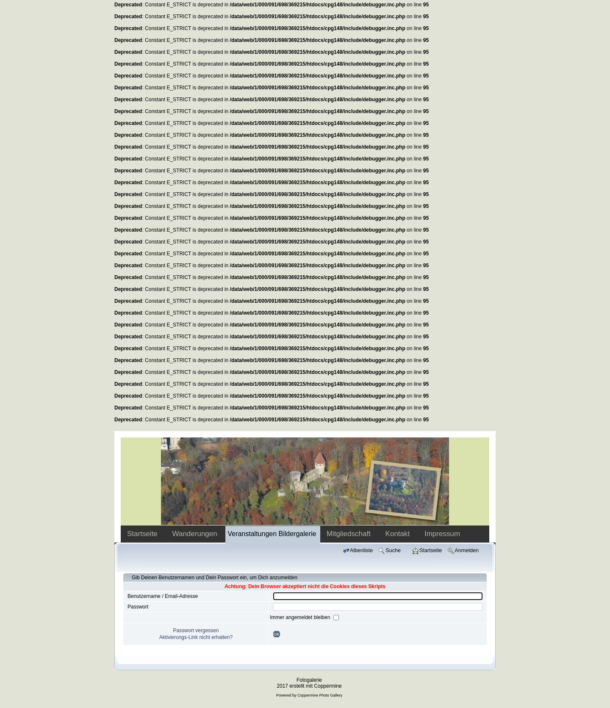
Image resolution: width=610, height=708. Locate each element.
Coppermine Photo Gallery (319, 695)
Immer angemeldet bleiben (300, 617)
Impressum (442, 534)
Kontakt (398, 534)
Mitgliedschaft (350, 534)
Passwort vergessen (196, 630)
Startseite (143, 534)
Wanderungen (195, 534)
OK (277, 634)
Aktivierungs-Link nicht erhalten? (196, 637)
